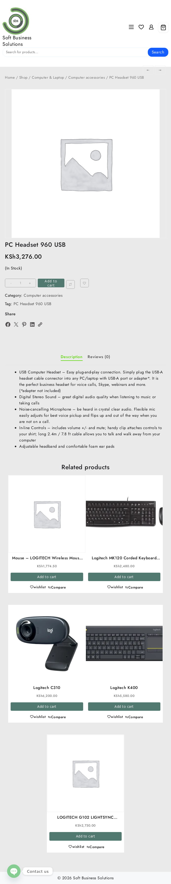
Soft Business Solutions (17, 41)
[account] (151, 27)
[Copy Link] (40, 324)
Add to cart (51, 283)
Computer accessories (86, 77)
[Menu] (131, 27)
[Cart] (163, 27)
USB (155, 372)
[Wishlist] (141, 27)
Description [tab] (72, 357)
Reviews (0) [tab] (99, 357)
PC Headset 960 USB (33, 304)
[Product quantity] (20, 283)
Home (10, 77)
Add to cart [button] (47, 576)
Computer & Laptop (48, 77)
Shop (23, 77)
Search (158, 52)
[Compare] (71, 284)
